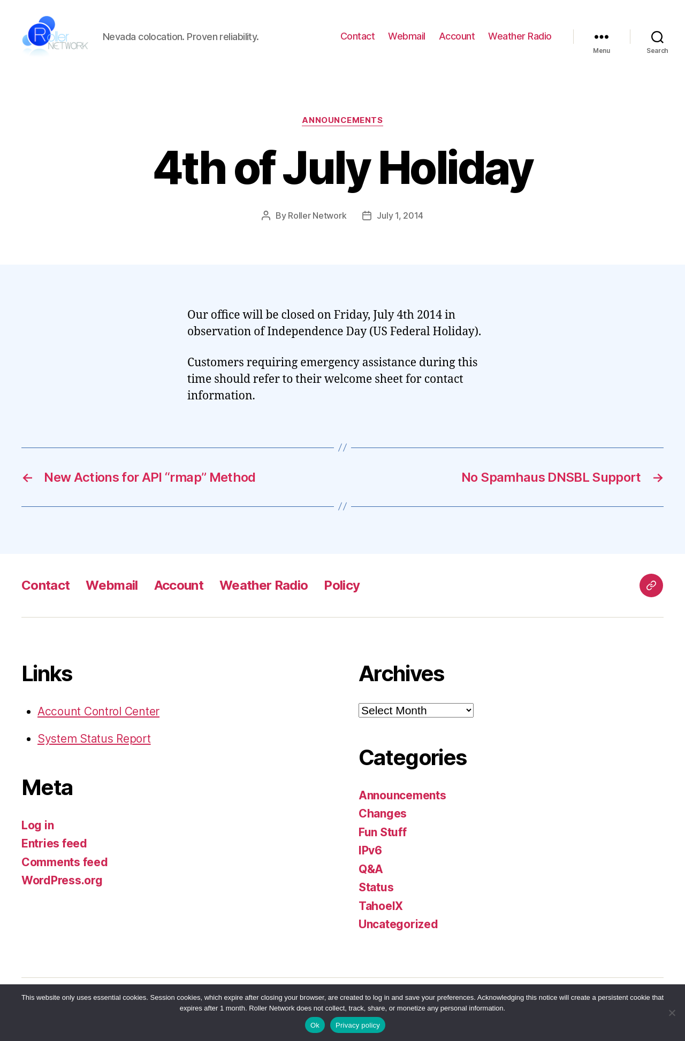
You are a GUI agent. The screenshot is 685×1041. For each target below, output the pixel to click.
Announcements (342, 123)
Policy (342, 588)
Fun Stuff (383, 835)
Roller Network (317, 218)
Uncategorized (398, 927)
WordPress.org (62, 883)
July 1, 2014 (400, 218)
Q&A (371, 871)
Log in (37, 828)
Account (457, 37)
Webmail (406, 37)
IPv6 (370, 853)
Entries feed (54, 846)
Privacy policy (358, 1025)
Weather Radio (520, 37)
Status (376, 890)
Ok (314, 1025)
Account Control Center (98, 714)
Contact (357, 37)
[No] (671, 1012)
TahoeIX (381, 908)
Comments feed (64, 865)
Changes (383, 816)
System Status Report (94, 741)
